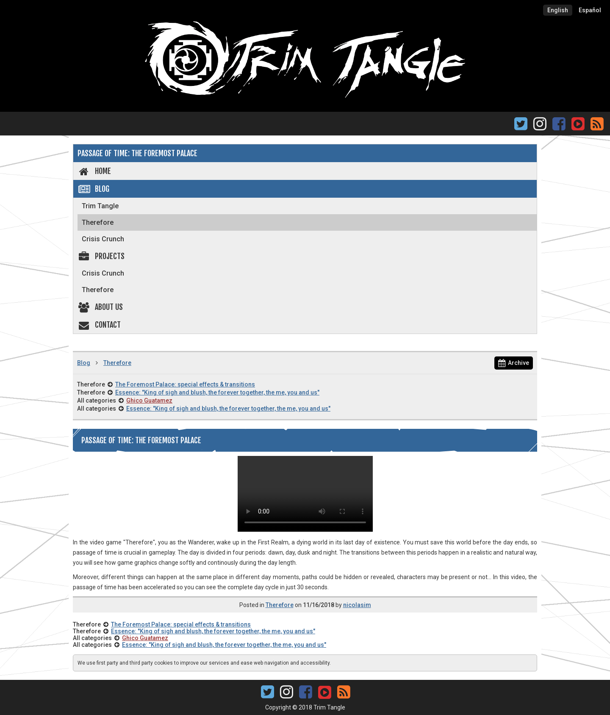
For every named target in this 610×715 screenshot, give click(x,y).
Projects (101, 256)
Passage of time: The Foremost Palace (137, 153)
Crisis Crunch (103, 239)
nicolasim (357, 605)
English (557, 10)
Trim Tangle (100, 206)
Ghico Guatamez (149, 400)
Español (590, 10)
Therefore (98, 222)
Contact (99, 324)
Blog (93, 188)
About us (100, 307)
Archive (513, 362)
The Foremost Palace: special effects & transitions (185, 384)
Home (94, 171)
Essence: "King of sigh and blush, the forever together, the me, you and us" (217, 392)
